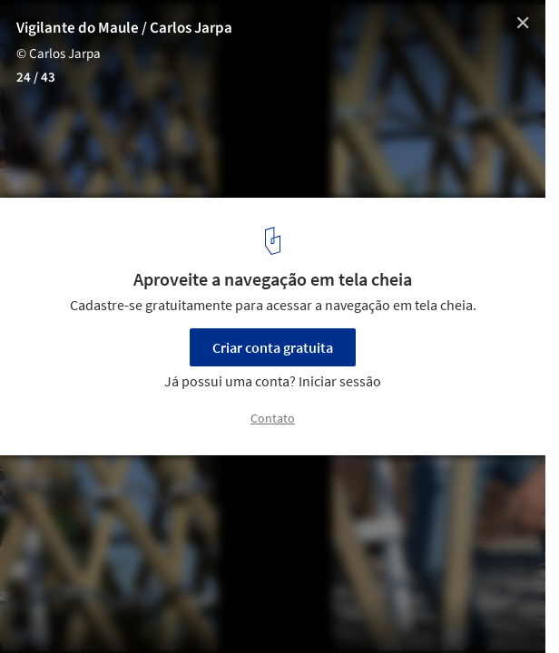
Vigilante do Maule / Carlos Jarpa (124, 28)
